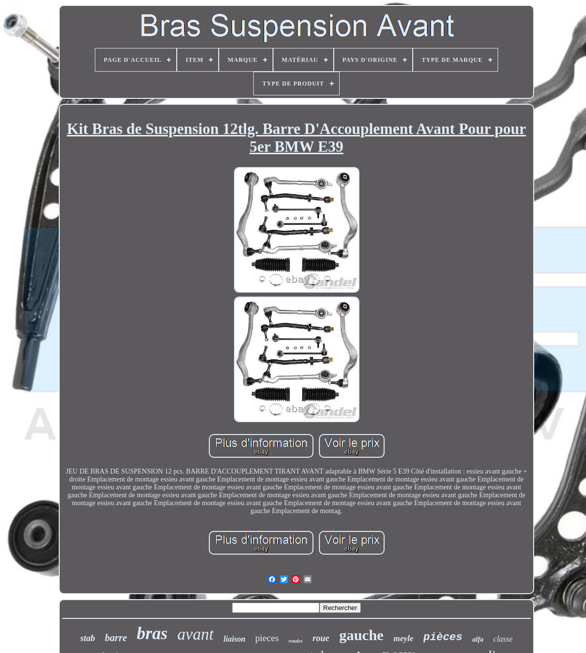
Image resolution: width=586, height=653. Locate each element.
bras (152, 633)
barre (116, 637)
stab (87, 638)
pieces (266, 638)
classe (502, 639)
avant (195, 634)
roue (321, 638)
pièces (443, 637)
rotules (296, 641)
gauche (361, 635)
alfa (478, 639)
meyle (403, 638)
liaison (234, 639)
